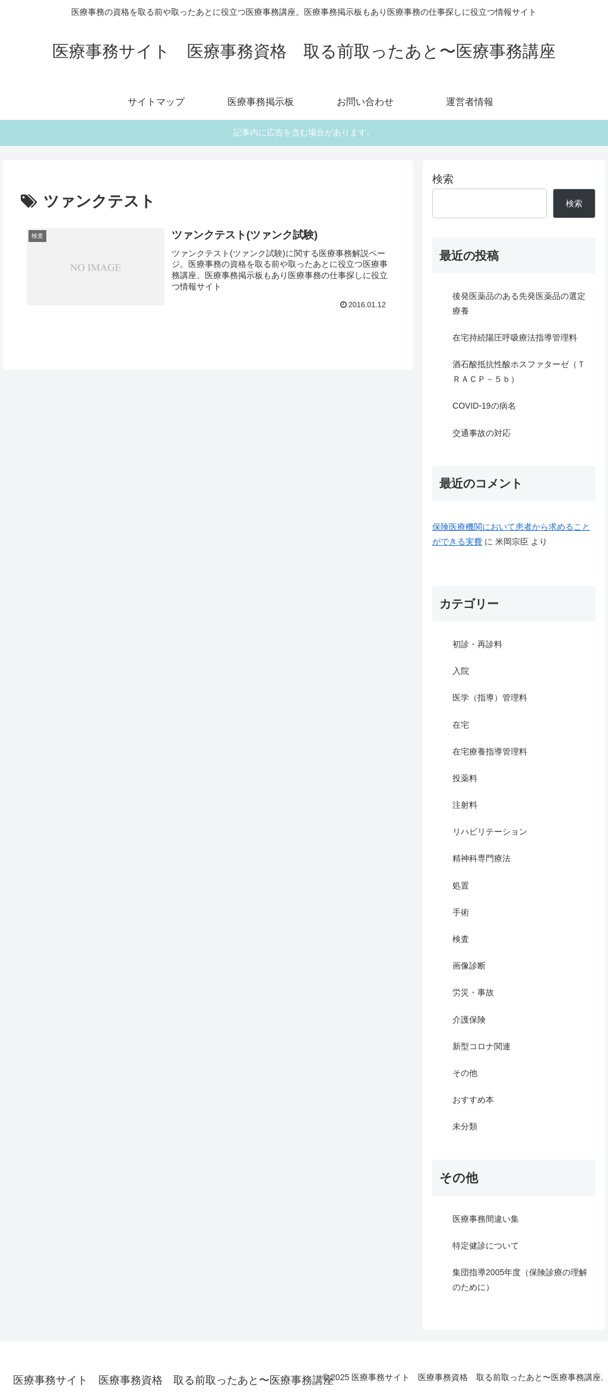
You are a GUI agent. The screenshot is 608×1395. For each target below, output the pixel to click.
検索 (443, 179)
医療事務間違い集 (485, 1219)
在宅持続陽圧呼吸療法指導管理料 (514, 337)
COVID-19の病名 (484, 405)
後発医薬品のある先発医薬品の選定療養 (518, 303)
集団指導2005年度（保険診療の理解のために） (519, 1279)
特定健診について (485, 1245)
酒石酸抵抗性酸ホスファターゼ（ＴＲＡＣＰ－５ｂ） (518, 371)
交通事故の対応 (481, 433)
